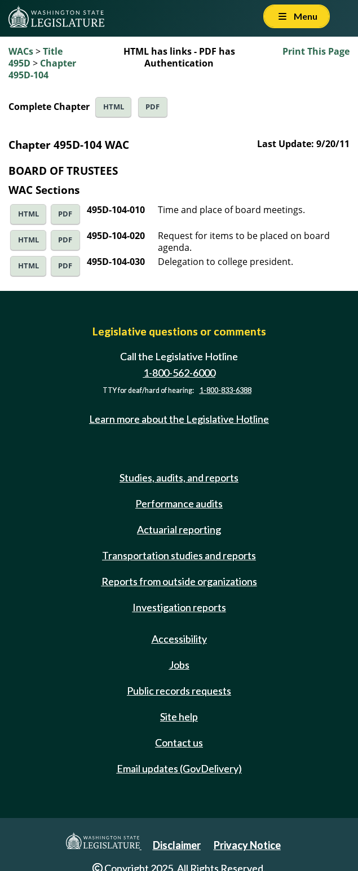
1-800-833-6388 (225, 390)
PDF (152, 107)
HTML (113, 107)
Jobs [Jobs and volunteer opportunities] (179, 664)
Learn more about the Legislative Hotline (179, 419)
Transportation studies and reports (179, 555)
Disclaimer (177, 845)
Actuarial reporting (179, 529)
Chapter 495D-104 (42, 69)
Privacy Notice (247, 845)
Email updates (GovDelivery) (179, 768)
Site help (179, 716)
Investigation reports (179, 607)
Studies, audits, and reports (179, 477)
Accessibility (179, 639)
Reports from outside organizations (179, 581)
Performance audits (179, 503)
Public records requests (179, 690)
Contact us (179, 742)
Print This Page (316, 51)
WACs (20, 51)
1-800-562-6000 (179, 372)
